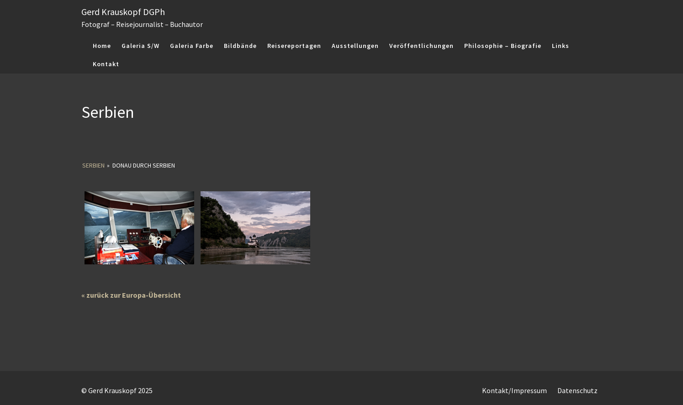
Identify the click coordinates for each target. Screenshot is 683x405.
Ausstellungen (355, 46)
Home (102, 46)
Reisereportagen (294, 46)
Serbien (93, 165)
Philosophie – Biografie (502, 46)
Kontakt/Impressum (514, 390)
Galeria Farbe (191, 46)
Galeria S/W (140, 46)
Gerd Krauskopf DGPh (123, 11)
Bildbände (240, 46)
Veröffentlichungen (421, 46)
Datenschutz (577, 390)
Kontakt (106, 64)
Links (560, 46)
